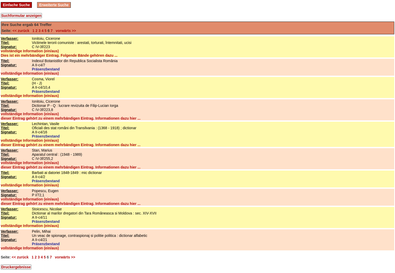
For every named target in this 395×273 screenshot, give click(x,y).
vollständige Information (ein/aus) (30, 51)
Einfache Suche (16, 5)
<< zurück (21, 31)
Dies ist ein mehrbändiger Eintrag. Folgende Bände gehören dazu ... (59, 55)
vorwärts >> (65, 31)
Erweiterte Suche (54, 5)
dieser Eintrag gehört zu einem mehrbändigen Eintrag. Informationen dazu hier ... (70, 118)
